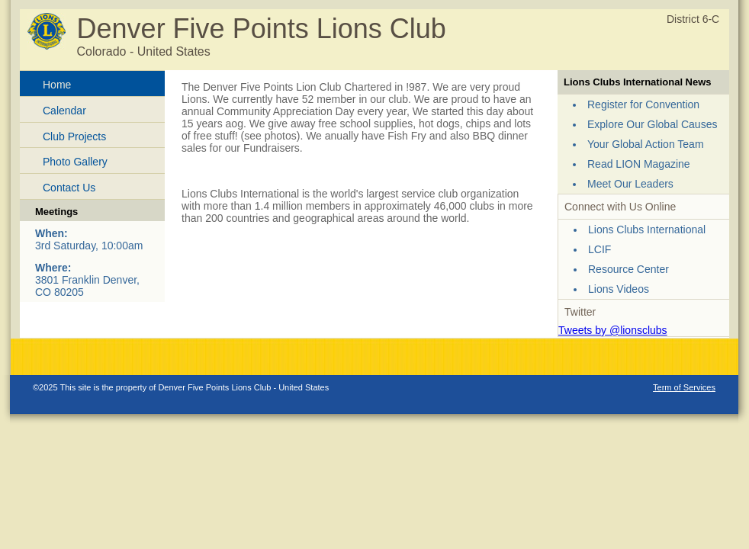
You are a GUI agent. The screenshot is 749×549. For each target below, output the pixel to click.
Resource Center (628, 269)
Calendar (64, 110)
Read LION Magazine (638, 164)
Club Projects (74, 136)
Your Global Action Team (645, 144)
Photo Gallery (75, 162)
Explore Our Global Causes (652, 124)
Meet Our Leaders (630, 184)
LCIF (599, 249)
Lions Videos (618, 289)
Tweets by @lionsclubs (612, 330)
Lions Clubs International (647, 229)
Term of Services (684, 387)
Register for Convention (643, 104)
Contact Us (69, 187)
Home (57, 85)
